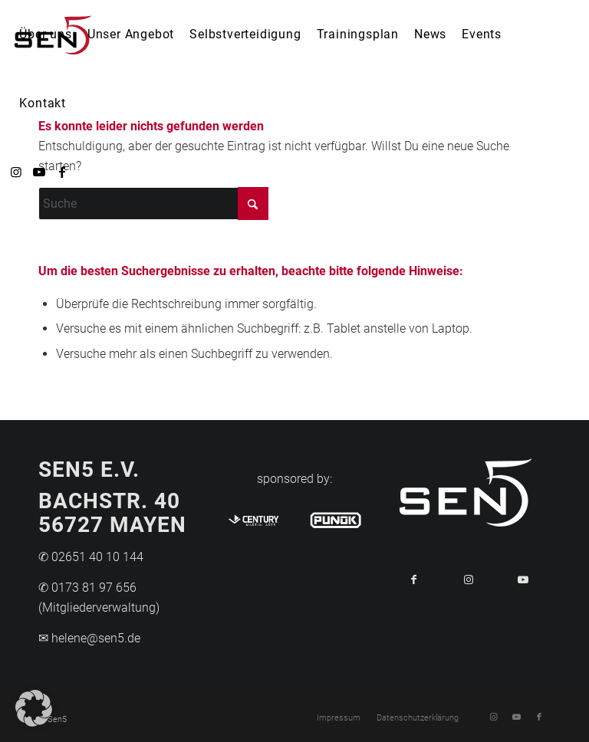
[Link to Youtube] (523, 579)
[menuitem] (45, 34)
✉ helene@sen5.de (89, 638)
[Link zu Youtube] (39, 171)
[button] (33, 708)
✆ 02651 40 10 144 (90, 557)
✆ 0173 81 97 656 (87, 587)
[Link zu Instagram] (16, 171)
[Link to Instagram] (468, 579)
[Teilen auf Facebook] (414, 579)
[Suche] (153, 203)
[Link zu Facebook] (62, 171)
